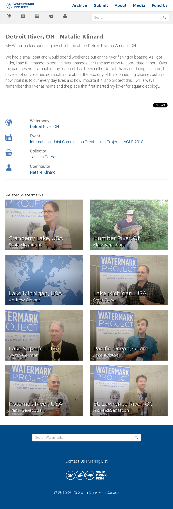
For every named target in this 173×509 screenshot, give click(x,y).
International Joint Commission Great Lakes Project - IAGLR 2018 (86, 141)
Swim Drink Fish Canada (98, 492)
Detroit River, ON (44, 126)
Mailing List (98, 461)
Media (139, 5)
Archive (79, 5)
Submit (101, 5)
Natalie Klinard (42, 172)
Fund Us (160, 5)
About (120, 5)
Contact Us (75, 461)
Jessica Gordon (43, 157)
